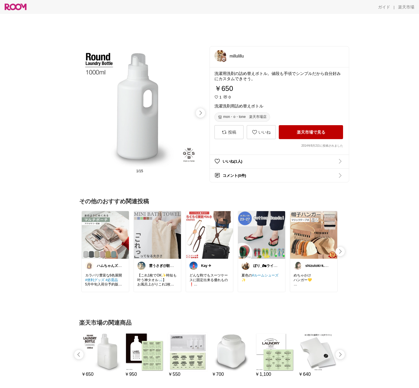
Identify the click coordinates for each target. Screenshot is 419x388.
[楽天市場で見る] (311, 132)
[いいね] (261, 132)
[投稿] (229, 132)
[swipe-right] (200, 113)
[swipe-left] (79, 354)
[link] (105, 234)
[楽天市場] (406, 7)
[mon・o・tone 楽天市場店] (242, 117)
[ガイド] (384, 7)
